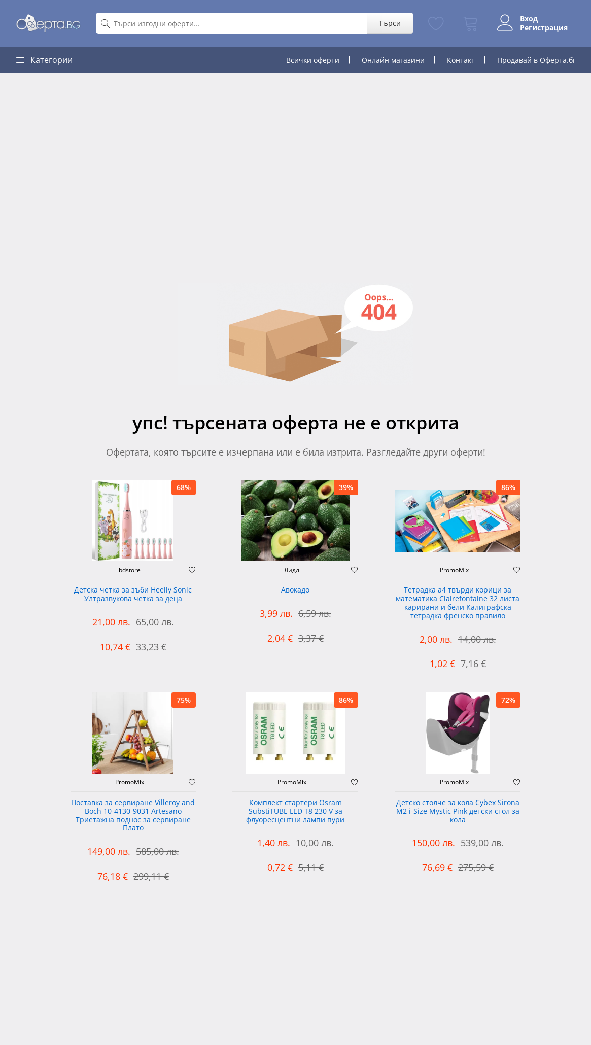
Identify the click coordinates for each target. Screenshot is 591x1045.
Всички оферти (312, 60)
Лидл (291, 570)
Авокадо (295, 590)
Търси (390, 23)
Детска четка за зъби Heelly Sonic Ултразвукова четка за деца (133, 594)
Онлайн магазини (393, 60)
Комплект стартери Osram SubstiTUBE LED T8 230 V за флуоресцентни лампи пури (295, 811)
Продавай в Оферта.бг (536, 60)
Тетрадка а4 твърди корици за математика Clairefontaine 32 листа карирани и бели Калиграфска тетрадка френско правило (457, 603)
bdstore (130, 570)
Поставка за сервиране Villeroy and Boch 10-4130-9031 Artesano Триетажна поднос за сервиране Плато (133, 815)
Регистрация (544, 27)
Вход (529, 18)
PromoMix (454, 570)
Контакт (461, 60)
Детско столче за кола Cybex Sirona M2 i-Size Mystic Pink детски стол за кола (457, 811)
